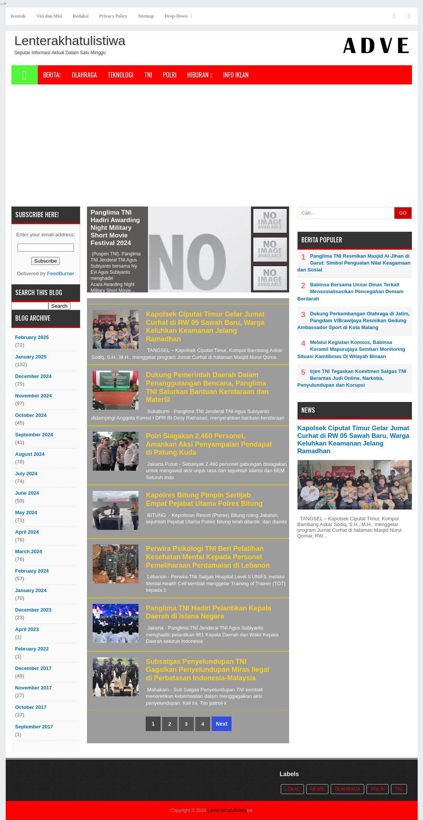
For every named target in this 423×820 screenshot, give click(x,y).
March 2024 (28, 551)
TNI (148, 74)
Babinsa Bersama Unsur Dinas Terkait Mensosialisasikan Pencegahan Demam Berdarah (351, 291)
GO (403, 213)
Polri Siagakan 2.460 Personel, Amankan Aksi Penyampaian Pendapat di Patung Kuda (209, 444)
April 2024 (27, 532)
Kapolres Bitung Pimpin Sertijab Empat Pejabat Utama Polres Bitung (204, 499)
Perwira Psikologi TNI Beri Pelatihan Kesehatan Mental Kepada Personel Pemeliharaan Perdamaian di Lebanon (208, 557)
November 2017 (33, 688)
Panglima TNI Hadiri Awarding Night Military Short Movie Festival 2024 (115, 228)
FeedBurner (60, 273)
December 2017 (33, 668)
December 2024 (33, 376)
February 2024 (32, 571)
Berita (52, 74)
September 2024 (34, 434)
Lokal (292, 789)
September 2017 (34, 727)
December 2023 (33, 610)
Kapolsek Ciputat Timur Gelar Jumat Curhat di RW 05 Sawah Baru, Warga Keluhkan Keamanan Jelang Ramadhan (205, 326)
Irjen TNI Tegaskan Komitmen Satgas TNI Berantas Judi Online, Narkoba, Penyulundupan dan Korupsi (352, 378)
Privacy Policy (113, 16)
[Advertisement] (211, 149)
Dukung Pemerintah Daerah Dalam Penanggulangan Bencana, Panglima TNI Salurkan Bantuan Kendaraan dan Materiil (207, 387)
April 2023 (27, 629)
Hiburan (199, 74)
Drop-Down (176, 16)
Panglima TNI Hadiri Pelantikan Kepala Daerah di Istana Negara (209, 612)
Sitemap (146, 16)
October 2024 (31, 415)
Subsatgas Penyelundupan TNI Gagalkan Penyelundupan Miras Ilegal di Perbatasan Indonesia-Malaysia (207, 670)
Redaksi (80, 16)
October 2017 (31, 707)
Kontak (18, 16)
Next (221, 724)
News (317, 789)
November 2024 (33, 396)
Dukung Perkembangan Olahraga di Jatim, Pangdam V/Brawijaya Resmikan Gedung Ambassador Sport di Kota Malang (354, 320)
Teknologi (120, 74)
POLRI (170, 74)
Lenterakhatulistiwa (227, 810)
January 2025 (31, 357)
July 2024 (26, 473)
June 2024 (27, 493)
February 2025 (32, 337)
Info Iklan (236, 74)
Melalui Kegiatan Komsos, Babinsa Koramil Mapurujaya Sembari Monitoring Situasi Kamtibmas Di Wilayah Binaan (351, 349)
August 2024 (30, 454)
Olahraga (84, 74)
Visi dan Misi (49, 16)
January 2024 (31, 590)
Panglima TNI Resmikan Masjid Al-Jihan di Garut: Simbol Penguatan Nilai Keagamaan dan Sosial (354, 263)
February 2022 (32, 649)
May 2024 (26, 512)
